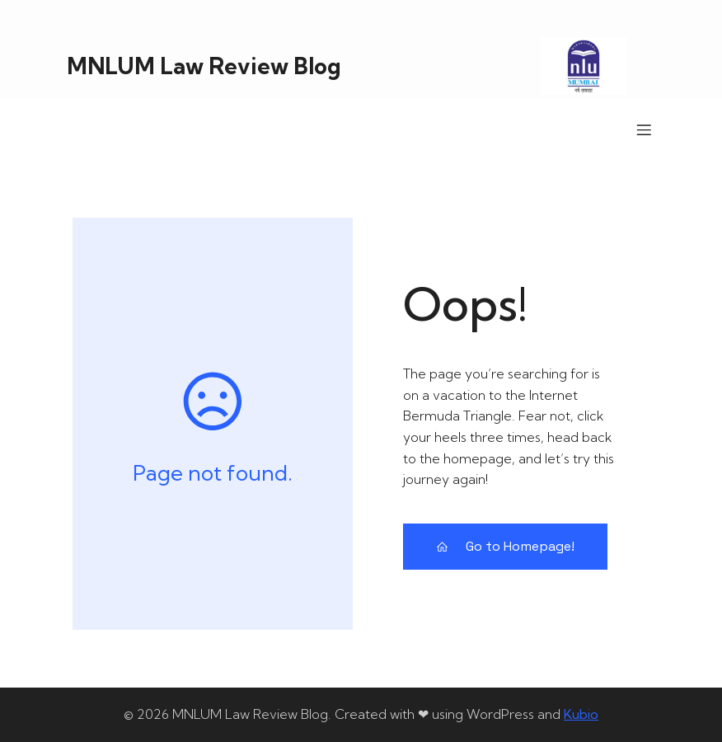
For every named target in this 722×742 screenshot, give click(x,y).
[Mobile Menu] (644, 129)
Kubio (581, 714)
